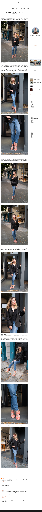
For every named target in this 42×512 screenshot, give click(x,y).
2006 (31, 135)
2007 (31, 134)
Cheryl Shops (21, 3)
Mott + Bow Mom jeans (17, 425)
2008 (31, 133)
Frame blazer (6, 425)
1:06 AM (3, 497)
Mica (2, 490)
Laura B (3, 478)
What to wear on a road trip (34, 118)
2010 (31, 131)
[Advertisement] (35, 17)
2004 (31, 137)
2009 (31, 132)
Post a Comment (4, 505)
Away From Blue (4, 496)
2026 (31, 99)
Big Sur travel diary (33, 117)
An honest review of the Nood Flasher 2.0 (37, 82)
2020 (31, 105)
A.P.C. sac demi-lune (24, 425)
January (32, 124)
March (32, 122)
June (32, 119)
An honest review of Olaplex (36, 79)
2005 (31, 136)
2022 (31, 103)
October (32, 108)
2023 (31, 102)
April (31, 121)
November (32, 107)
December (32, 106)
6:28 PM (3, 481)
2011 (31, 130)
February (32, 123)
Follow (31, 94)
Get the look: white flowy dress (35, 115)
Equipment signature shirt (12, 425)
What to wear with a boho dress (35, 116)
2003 (31, 138)
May (31, 120)
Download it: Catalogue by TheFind (36, 89)
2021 (31, 104)
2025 (31, 100)
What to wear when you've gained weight (36, 114)
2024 (31, 101)
